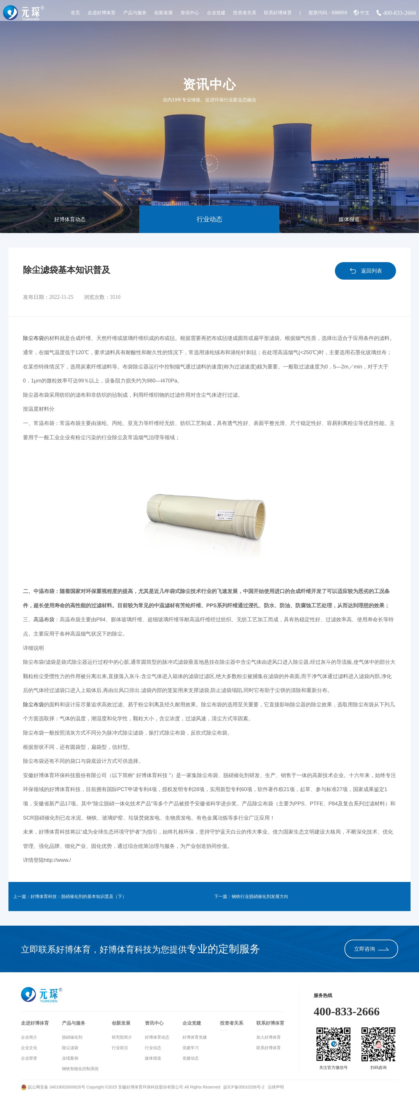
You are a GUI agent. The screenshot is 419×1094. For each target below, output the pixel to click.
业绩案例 (70, 1058)
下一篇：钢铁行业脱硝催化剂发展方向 (264, 896)
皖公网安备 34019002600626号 (53, 1087)
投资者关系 (244, 12)
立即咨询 (371, 949)
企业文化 (29, 1047)
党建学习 (190, 1047)
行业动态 (209, 219)
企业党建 (216, 12)
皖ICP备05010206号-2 (244, 1087)
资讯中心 (189, 12)
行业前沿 (120, 1047)
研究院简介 (122, 1037)
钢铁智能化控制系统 (80, 1068)
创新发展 (163, 12)
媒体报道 (349, 219)
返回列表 (365, 271)
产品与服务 (135, 12)
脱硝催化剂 (72, 1037)
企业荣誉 (29, 1058)
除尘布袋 (33, 338)
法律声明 (276, 1087)
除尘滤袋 (70, 1047)
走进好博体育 (102, 12)
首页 (75, 12)
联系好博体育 (278, 12)
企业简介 (29, 1037)
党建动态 (190, 1058)
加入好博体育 (268, 1037)
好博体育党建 (194, 1037)
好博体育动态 (70, 219)
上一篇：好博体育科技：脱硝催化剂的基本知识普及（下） (87, 896)
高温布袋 (43, 619)
